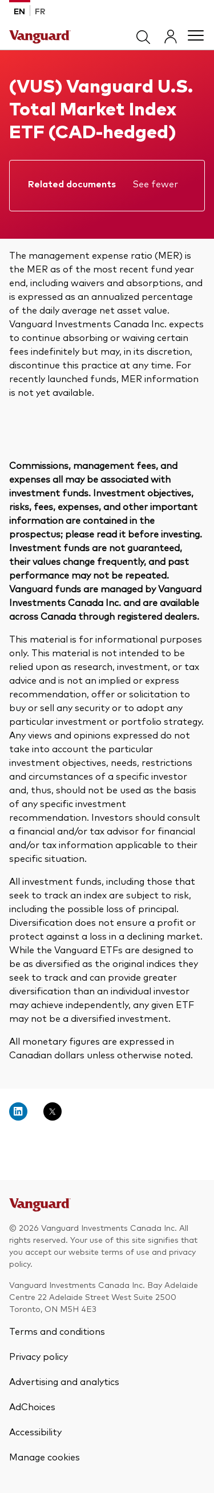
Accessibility (35, 1431)
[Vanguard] (40, 35)
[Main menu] (196, 35)
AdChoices (32, 1406)
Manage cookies (44, 1456)
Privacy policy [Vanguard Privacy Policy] (38, 1356)
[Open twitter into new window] (52, 1111)
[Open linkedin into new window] (18, 1111)
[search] (143, 35)
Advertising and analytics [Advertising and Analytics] (64, 1381)
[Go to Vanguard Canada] (40, 1208)
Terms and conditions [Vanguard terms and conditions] (57, 1331)
